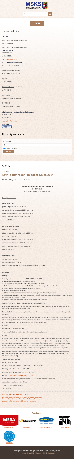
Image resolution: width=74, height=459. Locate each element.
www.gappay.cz (27, 426)
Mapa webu (51, 453)
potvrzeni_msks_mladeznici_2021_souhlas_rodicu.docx (19, 401)
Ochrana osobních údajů (26, 453)
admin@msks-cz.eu (12, 121)
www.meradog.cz (9, 426)
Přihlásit (6, 148)
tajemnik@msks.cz (12, 59)
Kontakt (38, 453)
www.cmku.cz (65, 426)
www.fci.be (9, 442)
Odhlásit (14, 148)
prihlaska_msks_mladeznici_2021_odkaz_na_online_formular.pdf (22, 398)
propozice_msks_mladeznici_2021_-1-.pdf (15, 394)
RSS (44, 453)
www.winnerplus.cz (46, 426)
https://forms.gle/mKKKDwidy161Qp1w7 (21, 375)
